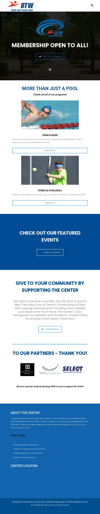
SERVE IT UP (50, 203)
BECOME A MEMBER (50, 56)
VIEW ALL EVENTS (52, 252)
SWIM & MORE (50, 135)
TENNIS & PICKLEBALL (50, 190)
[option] (27, 369)
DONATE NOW (50, 329)
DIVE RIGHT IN (50, 151)
